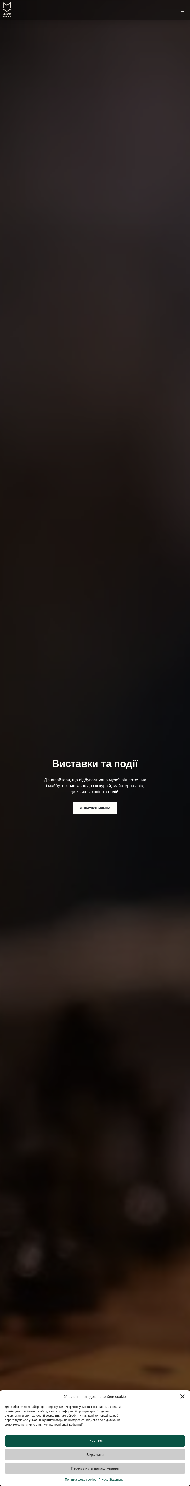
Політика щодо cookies (80, 1479)
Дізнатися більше (95, 808)
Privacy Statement (110, 1479)
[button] (182, 1396)
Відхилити (95, 1454)
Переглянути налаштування (95, 1468)
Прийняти (95, 1441)
